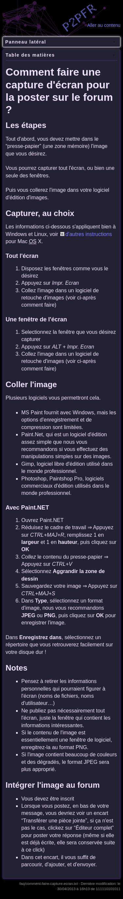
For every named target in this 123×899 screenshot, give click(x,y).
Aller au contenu (103, 25)
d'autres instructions (89, 234)
